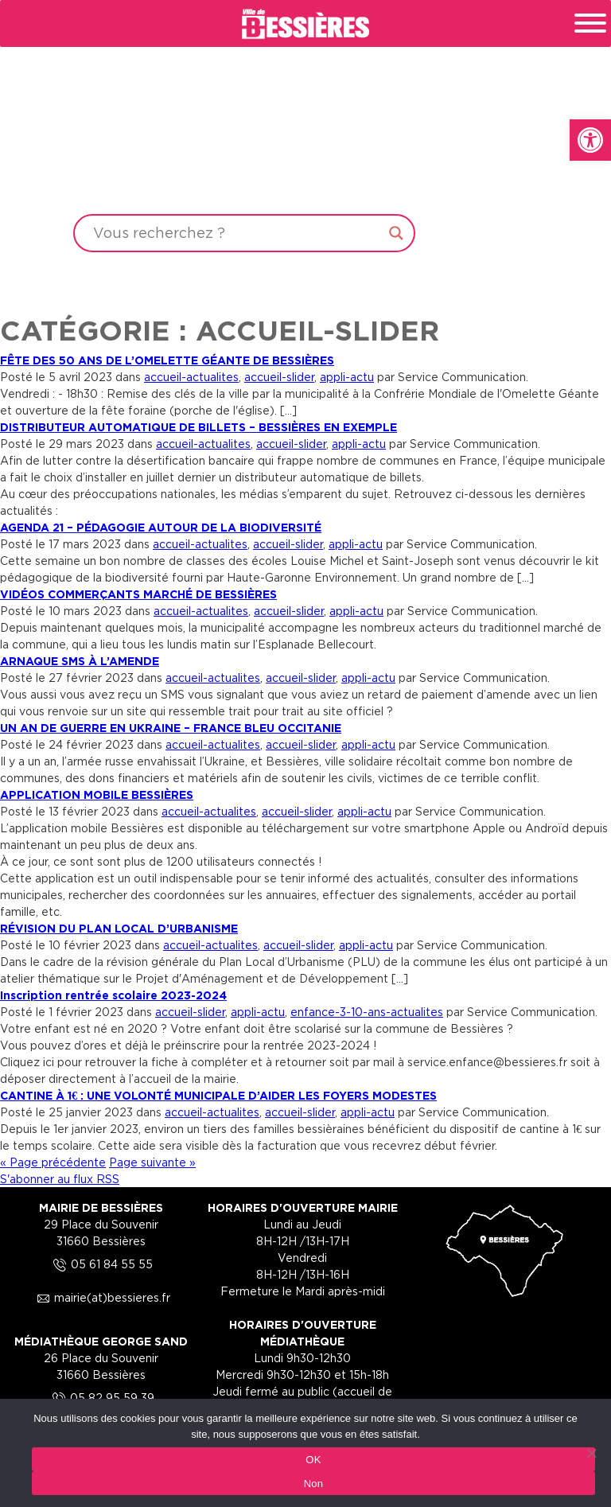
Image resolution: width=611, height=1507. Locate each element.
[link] (590, 140)
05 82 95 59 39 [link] (101, 1398)
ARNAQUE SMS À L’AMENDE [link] (79, 661)
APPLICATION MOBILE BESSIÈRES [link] (96, 794)
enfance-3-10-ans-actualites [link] (366, 1012)
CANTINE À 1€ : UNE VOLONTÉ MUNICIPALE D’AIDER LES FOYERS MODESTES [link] (218, 1095)
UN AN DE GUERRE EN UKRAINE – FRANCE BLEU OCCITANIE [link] (170, 728)
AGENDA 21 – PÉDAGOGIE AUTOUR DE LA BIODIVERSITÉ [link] (160, 527)
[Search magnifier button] (396, 233)
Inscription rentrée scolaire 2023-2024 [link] (113, 995)
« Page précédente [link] (53, 1162)
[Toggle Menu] (590, 23)
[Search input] (237, 233)
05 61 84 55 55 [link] (101, 1264)
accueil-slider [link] (279, 377)
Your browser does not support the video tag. (305, 153)
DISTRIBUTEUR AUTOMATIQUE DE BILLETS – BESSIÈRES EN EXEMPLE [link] (198, 427)
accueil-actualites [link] (191, 377)
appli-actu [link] (347, 377)
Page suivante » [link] (152, 1162)
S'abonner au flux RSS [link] (59, 1179)
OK (313, 1460)
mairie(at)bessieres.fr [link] (101, 1297)
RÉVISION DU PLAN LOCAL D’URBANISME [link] (119, 928)
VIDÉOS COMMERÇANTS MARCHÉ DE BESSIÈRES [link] (138, 594)
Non (314, 1483)
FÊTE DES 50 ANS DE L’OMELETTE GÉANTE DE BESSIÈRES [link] (167, 360)
